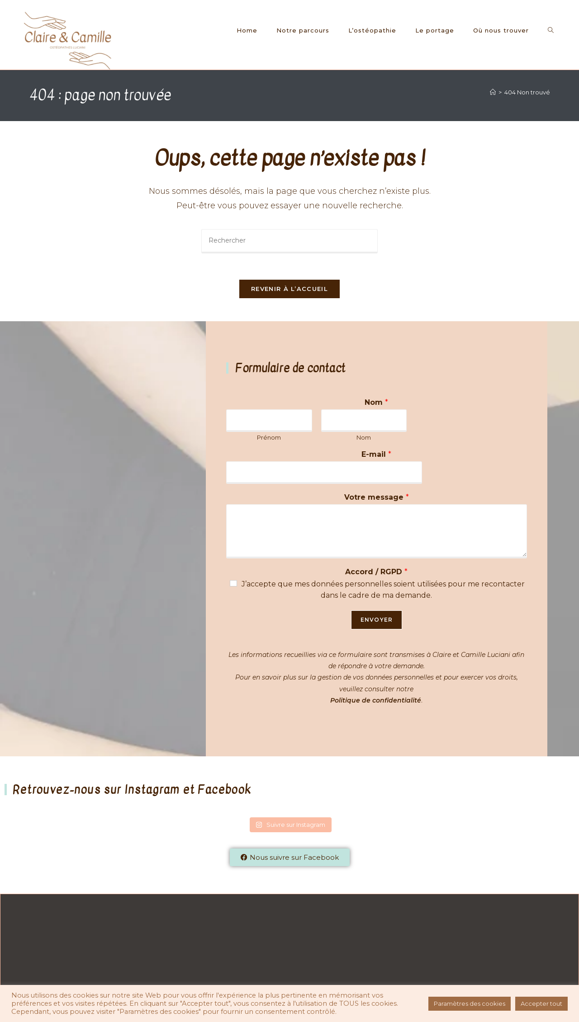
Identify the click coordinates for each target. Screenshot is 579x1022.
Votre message (376, 498)
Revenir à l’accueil (289, 290)
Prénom (269, 438)
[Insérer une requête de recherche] (289, 241)
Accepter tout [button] (541, 1003)
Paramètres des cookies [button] (469, 1003)
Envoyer (377, 620)
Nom (376, 403)
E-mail (376, 455)
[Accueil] (493, 92)
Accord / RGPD (376, 572)
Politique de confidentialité (375, 701)
